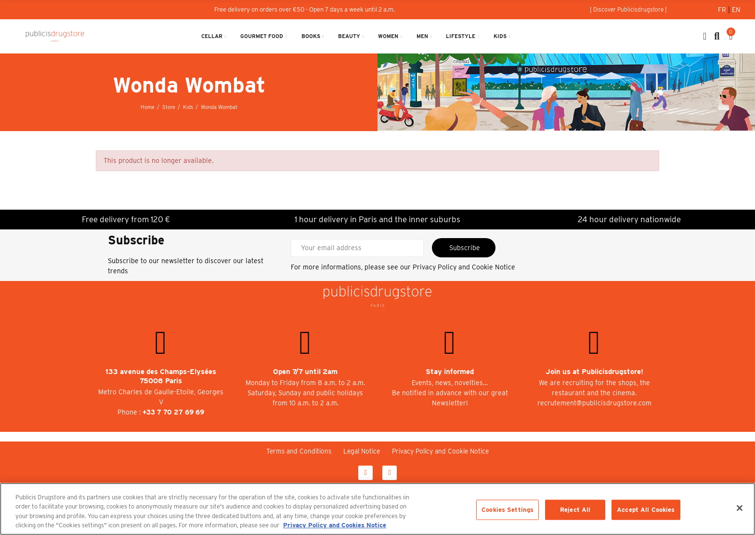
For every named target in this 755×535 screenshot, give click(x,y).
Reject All (575, 509)
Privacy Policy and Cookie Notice (464, 267)
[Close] (739, 508)
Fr (723, 9)
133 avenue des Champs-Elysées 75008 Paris (160, 376)
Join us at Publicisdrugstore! (594, 371)
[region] (377, 509)
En (736, 9)
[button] (628, 9)
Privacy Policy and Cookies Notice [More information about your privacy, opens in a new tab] (334, 525)
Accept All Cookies (646, 509)
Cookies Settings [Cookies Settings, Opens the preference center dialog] (508, 509)
